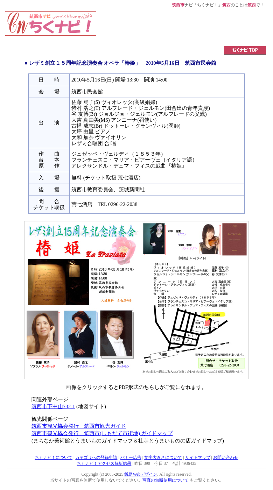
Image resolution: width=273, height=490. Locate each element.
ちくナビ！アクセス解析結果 (104, 463)
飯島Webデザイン (140, 474)
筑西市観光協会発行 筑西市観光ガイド (78, 426)
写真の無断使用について (165, 480)
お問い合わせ (225, 457)
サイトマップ (197, 457)
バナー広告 (130, 457)
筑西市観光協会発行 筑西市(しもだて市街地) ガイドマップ (102, 433)
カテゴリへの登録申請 (96, 457)
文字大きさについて (163, 457)
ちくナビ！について (53, 457)
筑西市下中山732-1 (53, 406)
